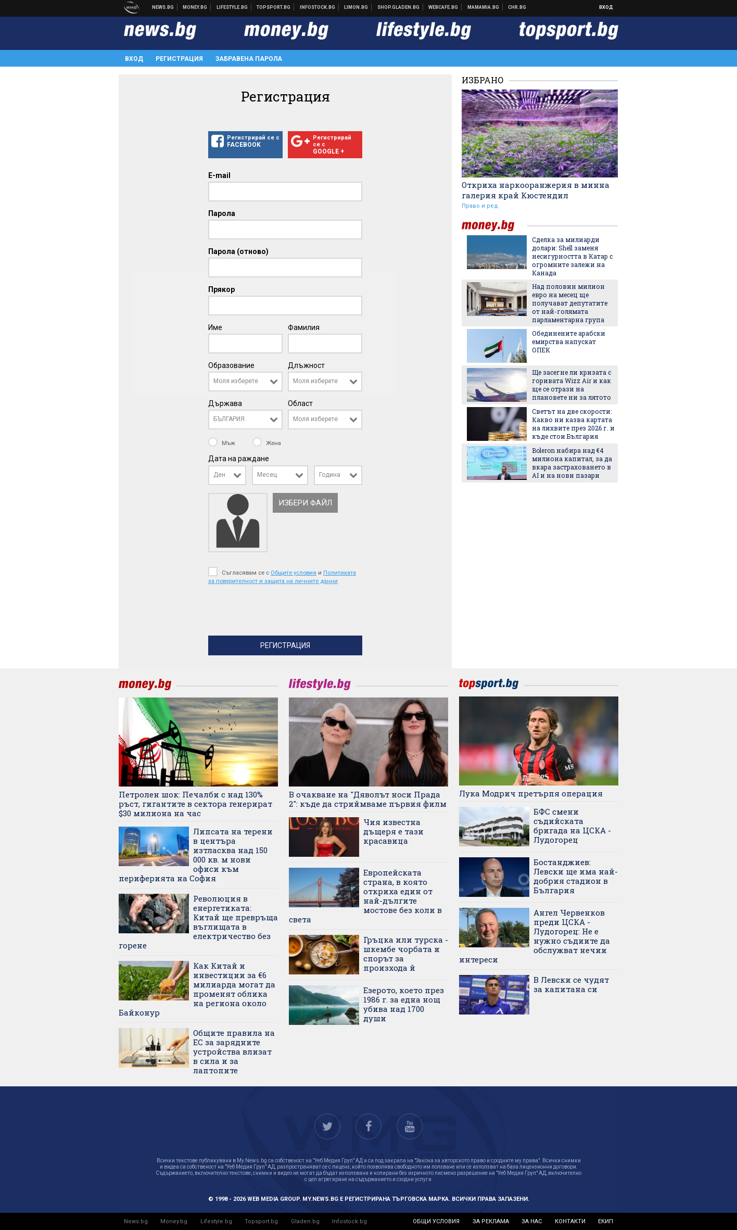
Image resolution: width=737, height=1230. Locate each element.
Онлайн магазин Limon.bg (356, 7)
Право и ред (480, 205)
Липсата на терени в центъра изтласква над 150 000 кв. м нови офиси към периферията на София (196, 855)
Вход (606, 7)
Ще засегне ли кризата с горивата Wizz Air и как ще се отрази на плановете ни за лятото (571, 384)
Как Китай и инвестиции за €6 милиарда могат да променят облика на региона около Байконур (197, 989)
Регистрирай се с (245, 141)
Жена (266, 443)
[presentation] (287, 612)
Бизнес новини (195, 7)
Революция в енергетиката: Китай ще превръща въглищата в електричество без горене (198, 922)
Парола (221, 213)
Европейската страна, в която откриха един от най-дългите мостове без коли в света (365, 896)
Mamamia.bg (483, 7)
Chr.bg (517, 7)
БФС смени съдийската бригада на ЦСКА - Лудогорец (572, 825)
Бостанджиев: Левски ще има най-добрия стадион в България (575, 876)
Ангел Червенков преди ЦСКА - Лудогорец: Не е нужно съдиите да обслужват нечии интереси (534, 936)
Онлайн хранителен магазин (398, 7)
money (494, 225)
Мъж (222, 443)
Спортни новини (273, 7)
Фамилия (304, 327)
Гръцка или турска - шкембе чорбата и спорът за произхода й (405, 953)
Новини (163, 7)
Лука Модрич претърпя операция (531, 793)
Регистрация (179, 58)
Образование (231, 365)
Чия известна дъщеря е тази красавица (393, 831)
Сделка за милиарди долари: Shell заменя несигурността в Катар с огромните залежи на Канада (572, 256)
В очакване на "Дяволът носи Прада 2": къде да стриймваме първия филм (368, 799)
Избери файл (305, 503)
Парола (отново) (238, 251)
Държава (225, 403)
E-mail (219, 175)
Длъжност (306, 365)
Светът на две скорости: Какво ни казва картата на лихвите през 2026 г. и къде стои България (573, 423)
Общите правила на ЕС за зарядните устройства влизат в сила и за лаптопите (234, 1051)
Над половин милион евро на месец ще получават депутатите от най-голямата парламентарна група (569, 303)
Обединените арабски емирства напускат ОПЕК (568, 341)
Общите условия (293, 572)
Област (300, 403)
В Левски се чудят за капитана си (571, 984)
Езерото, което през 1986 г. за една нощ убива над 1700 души (403, 1004)
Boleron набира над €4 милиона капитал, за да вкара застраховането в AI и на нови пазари (572, 462)
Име (215, 327)
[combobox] (245, 381)
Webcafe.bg (443, 7)
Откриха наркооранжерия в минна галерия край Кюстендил (535, 190)
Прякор (221, 289)
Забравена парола (248, 58)
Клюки (232, 7)
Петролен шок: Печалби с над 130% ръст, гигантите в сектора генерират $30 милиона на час (195, 803)
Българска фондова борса (318, 7)
